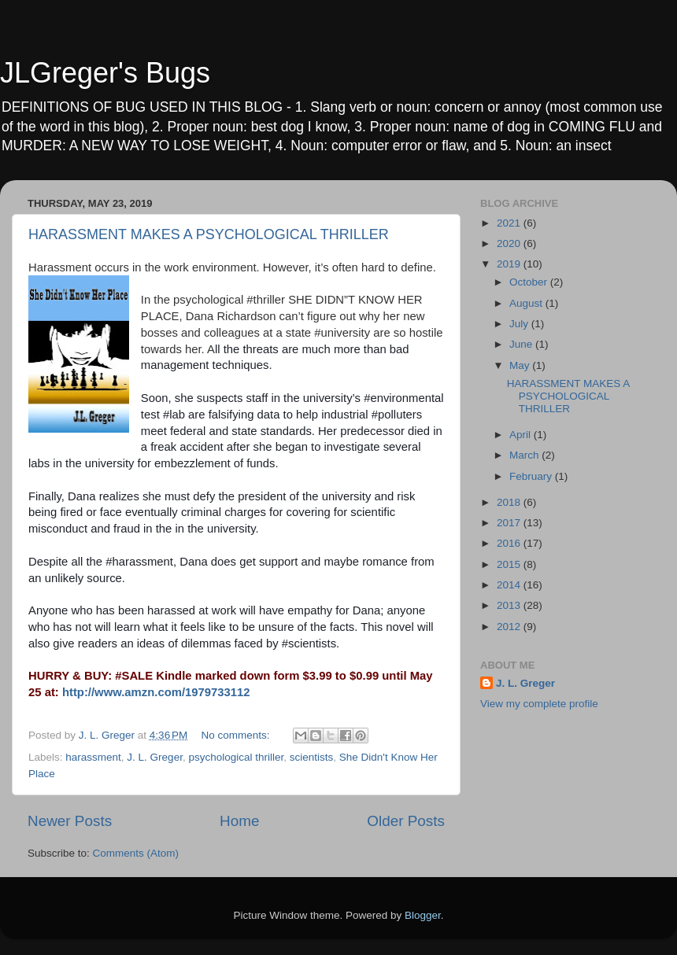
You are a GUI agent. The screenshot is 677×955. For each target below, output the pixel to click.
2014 (510, 585)
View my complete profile (539, 704)
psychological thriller (235, 757)
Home (239, 821)
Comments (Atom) (136, 853)
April (521, 435)
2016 (510, 543)
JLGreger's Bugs (105, 73)
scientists (312, 757)
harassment (93, 757)
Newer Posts (70, 821)
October (529, 282)
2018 (510, 502)
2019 (510, 264)
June (522, 344)
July (520, 324)
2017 (510, 523)
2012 (510, 626)
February (532, 476)
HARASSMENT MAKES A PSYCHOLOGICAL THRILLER (208, 234)
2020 (510, 243)
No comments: (237, 735)
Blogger (423, 915)
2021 (510, 223)
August (527, 303)
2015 (510, 564)
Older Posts (406, 821)
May (520, 365)
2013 (510, 605)
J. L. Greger (155, 757)
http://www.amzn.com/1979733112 (156, 692)
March (525, 455)
